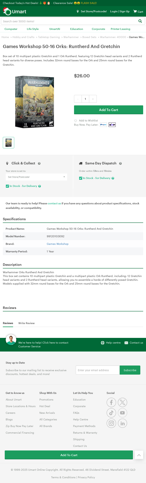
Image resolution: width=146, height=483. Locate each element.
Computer (11, 28)
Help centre (113, 342)
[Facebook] (112, 406)
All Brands (45, 426)
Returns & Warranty (85, 432)
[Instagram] (112, 427)
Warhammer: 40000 (113, 37)
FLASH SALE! (89, 3)
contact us (54, 203)
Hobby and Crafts (23, 37)
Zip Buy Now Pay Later (19, 426)
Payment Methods (84, 426)
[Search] (140, 21)
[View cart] (135, 11)
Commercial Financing (20, 432)
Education (76, 28)
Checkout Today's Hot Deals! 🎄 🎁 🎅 (27, 3)
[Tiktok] (112, 416)
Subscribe (130, 370)
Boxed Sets (89, 37)
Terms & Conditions (63, 477)
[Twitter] (123, 406)
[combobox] (73, 21)
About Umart (14, 399)
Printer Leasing (120, 28)
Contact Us (80, 445)
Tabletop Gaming (49, 37)
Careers (10, 412)
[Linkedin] (123, 427)
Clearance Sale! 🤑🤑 (66, 3)
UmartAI (54, 28)
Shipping (78, 439)
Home (5, 37)
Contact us (136, 342)
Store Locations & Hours (21, 406)
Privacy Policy (86, 477)
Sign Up (124, 11)
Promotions (46, 399)
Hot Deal (44, 406)
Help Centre (80, 419)
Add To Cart (108, 110)
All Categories (48, 419)
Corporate (98, 28)
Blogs (9, 419)
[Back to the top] (139, 455)
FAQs (76, 412)
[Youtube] (123, 416)
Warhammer (71, 37)
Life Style (33, 28)
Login (114, 11)
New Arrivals (47, 412)
